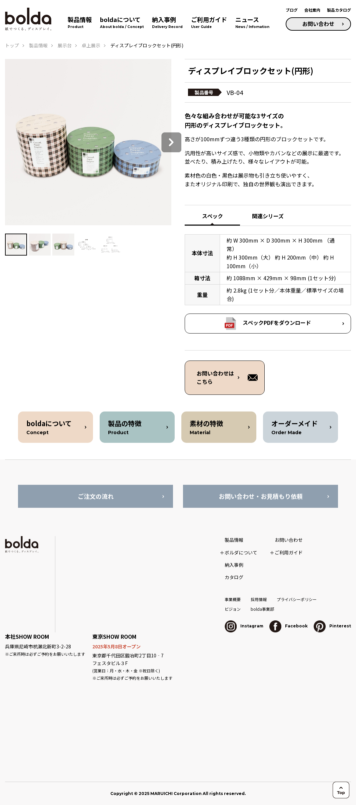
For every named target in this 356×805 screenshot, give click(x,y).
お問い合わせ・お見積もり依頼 (261, 496)
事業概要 (233, 599)
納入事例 (234, 564)
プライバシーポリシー (297, 599)
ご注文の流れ (96, 496)
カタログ (234, 577)
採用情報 (259, 599)
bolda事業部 (262, 609)
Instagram (244, 625)
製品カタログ (339, 10)
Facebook (288, 625)
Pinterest (332, 625)
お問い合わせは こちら (215, 377)
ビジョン (233, 609)
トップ (12, 45)
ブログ (292, 10)
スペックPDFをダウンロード (277, 323)
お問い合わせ (318, 24)
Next (171, 142)
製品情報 (38, 45)
